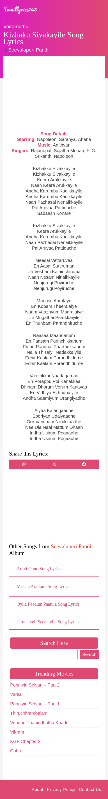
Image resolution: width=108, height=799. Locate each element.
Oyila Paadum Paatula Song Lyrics (48, 604)
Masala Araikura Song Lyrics (43, 586)
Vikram (17, 732)
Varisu (16, 694)
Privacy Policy (61, 789)
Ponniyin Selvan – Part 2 (35, 684)
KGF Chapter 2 (25, 741)
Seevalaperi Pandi (28, 50)
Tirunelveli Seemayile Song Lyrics (48, 621)
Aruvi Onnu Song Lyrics (39, 568)
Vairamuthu (15, 26)
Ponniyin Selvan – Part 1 (35, 703)
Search (89, 654)
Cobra (16, 750)
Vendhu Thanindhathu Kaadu (39, 722)
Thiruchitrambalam (29, 713)
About (38, 789)
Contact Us (90, 789)
